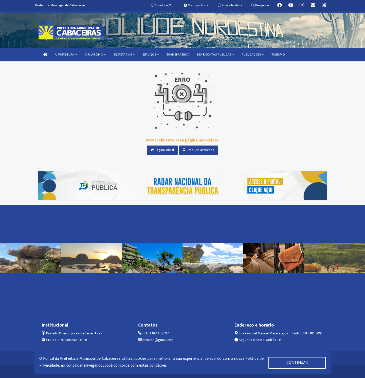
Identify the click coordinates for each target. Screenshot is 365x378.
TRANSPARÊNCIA (178, 54)
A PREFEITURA (66, 54)
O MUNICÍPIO (95, 54)
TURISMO (278, 54)
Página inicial (162, 150)
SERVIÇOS (150, 54)
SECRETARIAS (124, 54)
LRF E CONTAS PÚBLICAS (215, 54)
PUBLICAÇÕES (253, 54)
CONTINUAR (297, 362)
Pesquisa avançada (198, 150)
